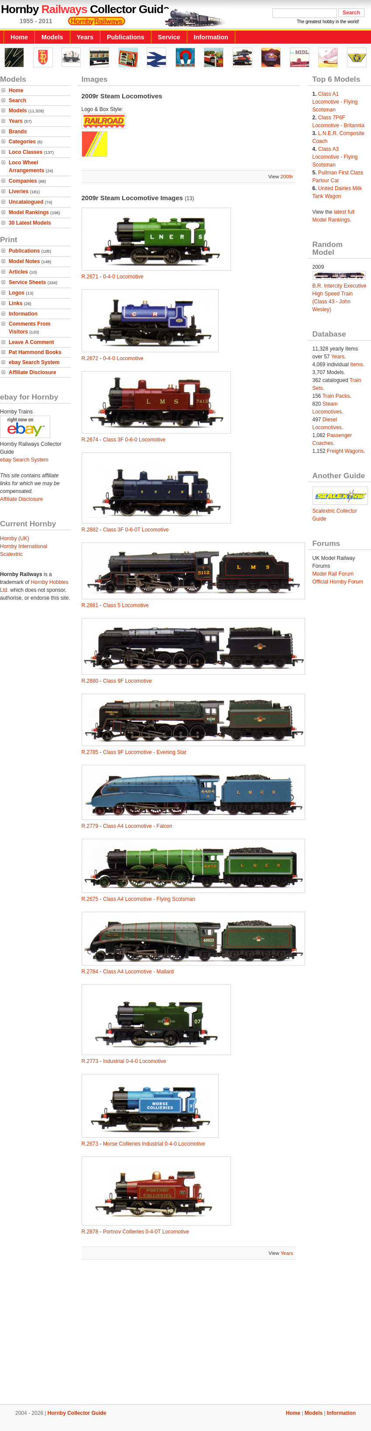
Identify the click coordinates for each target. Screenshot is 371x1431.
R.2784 (90, 972)
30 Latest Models (30, 223)
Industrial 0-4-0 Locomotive (134, 1061)
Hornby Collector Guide (77, 1413)
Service (169, 37)
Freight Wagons (345, 451)
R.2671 (90, 277)
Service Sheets (27, 282)
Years (85, 37)
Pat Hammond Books (35, 352)
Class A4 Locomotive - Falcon (137, 826)
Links (15, 303)
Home (19, 37)
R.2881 (90, 605)
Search (17, 100)
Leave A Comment (31, 342)
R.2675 (90, 899)
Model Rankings (29, 212)
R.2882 (90, 530)
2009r (286, 176)
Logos (16, 293)
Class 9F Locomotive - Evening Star (144, 752)
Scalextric (11, 554)
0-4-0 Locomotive (123, 277)
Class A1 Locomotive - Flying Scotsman (335, 102)
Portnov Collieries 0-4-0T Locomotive (146, 1232)
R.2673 (90, 1144)
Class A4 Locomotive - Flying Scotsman (149, 899)
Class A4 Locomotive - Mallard (138, 972)
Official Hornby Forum (338, 582)
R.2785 (90, 752)
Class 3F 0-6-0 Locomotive (134, 440)
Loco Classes (25, 152)
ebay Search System (34, 362)
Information (211, 37)
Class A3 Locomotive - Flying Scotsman (335, 157)
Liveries (18, 191)
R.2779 (90, 826)
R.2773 (90, 1061)
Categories (22, 142)
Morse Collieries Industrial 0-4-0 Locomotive (154, 1144)
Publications (125, 37)
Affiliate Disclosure (32, 372)
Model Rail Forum (333, 574)
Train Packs (336, 396)
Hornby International (23, 546)
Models (52, 37)
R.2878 (90, 1232)
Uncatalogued (26, 202)
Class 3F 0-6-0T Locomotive (136, 530)
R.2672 (90, 358)
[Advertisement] (185, 1333)
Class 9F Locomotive (127, 681)
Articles (18, 272)
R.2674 (90, 440)
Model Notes (24, 261)
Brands (18, 132)
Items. (357, 364)
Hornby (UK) (14, 538)
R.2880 (90, 681)
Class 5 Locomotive (126, 605)
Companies (23, 181)
